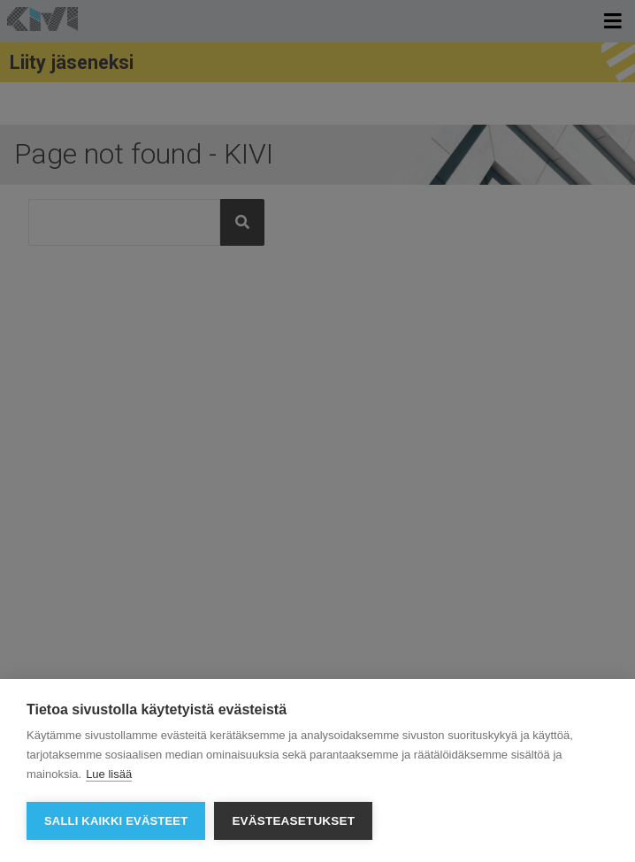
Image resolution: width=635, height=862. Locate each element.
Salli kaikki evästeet (115, 821)
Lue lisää (109, 774)
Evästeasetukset (293, 821)
